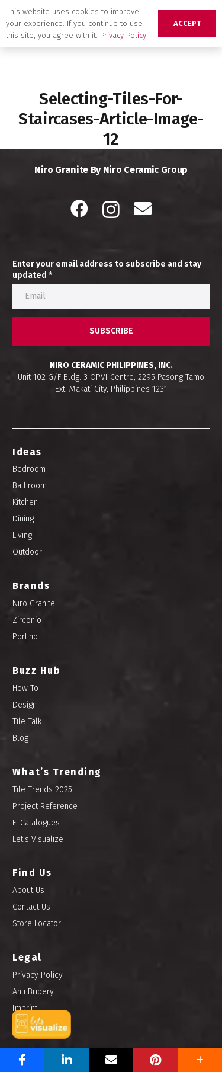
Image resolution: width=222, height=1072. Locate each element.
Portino (25, 637)
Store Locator (36, 924)
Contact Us (31, 907)
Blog (20, 738)
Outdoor (27, 552)
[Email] (143, 208)
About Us (28, 890)
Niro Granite (33, 604)
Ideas (27, 451)
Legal (27, 957)
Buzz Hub (36, 670)
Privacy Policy (37, 975)
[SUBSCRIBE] (111, 331)
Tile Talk (26, 721)
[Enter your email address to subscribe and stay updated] (111, 296)
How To (25, 688)
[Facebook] (79, 208)
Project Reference (45, 806)
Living (22, 535)
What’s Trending (57, 771)
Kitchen (25, 502)
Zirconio (26, 620)
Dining (23, 519)
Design (24, 705)
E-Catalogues (36, 823)
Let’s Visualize (37, 839)
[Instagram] (111, 209)
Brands (31, 585)
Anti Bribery (33, 992)
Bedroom (29, 469)
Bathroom (29, 486)
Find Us (32, 872)
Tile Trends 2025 (42, 790)
